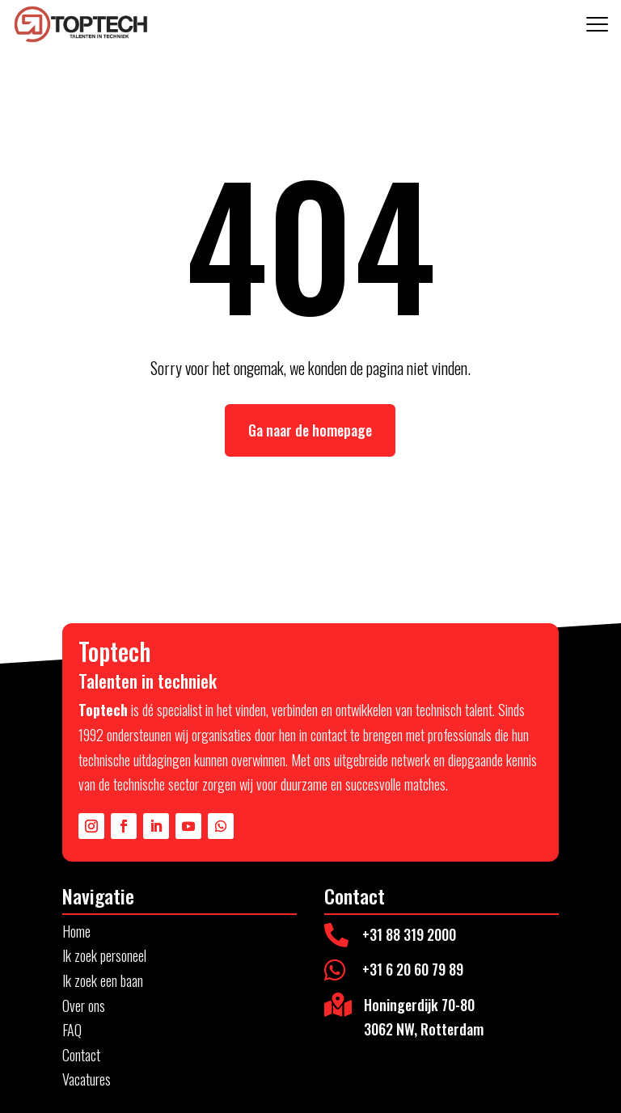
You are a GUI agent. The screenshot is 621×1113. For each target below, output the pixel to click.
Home (76, 931)
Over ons (83, 1005)
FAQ (72, 1029)
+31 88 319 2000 (409, 934)
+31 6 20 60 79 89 (412, 969)
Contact (81, 1054)
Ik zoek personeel (104, 955)
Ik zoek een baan (102, 980)
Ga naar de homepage (310, 430)
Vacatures (86, 1079)
